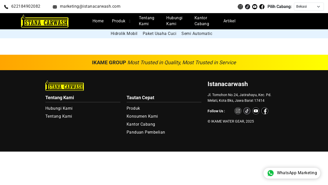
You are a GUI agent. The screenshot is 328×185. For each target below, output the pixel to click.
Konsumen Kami (142, 116)
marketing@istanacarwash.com (87, 6)
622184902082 (22, 6)
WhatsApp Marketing (292, 173)
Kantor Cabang (201, 21)
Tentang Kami (147, 21)
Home (98, 21)
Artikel (229, 21)
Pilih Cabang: (280, 6)
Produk (119, 21)
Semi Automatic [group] (196, 33)
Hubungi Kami (174, 21)
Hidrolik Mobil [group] (124, 33)
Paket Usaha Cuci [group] (160, 33)
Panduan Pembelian (146, 132)
